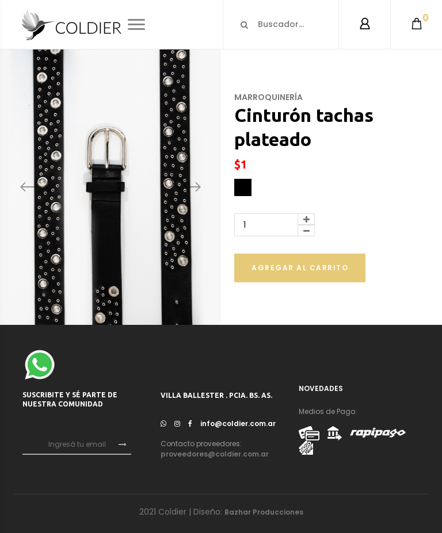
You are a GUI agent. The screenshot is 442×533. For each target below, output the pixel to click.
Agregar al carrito (300, 268)
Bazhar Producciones (263, 512)
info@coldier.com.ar (238, 423)
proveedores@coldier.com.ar (215, 454)
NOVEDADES (321, 388)
